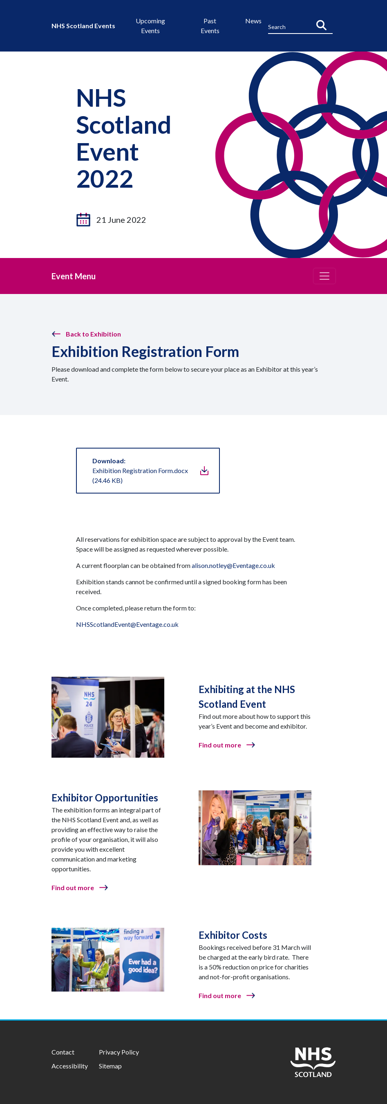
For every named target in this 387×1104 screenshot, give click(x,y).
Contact (62, 1052)
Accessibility (69, 1066)
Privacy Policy (119, 1052)
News (253, 21)
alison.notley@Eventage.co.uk (233, 565)
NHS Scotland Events (83, 25)
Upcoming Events (150, 25)
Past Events (210, 25)
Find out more (220, 745)
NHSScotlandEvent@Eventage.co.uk (127, 624)
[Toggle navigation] (324, 276)
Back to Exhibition (93, 334)
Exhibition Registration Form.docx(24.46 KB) (140, 470)
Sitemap (110, 1066)
